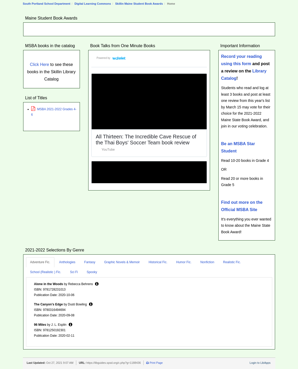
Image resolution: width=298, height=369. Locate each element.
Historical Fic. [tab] (158, 262)
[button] (97, 283)
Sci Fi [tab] (74, 272)
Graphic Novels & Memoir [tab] (122, 262)
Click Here (39, 64)
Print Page (154, 362)
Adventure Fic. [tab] (40, 262)
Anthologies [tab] (67, 262)
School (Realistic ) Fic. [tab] (45, 272)
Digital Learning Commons (92, 3)
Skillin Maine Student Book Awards (139, 3)
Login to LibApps (260, 362)
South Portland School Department (47, 3)
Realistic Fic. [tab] (232, 262)
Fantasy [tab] (90, 262)
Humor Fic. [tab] (184, 262)
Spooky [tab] (92, 272)
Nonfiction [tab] (207, 262)
